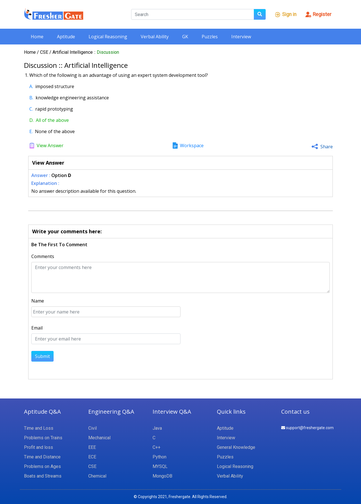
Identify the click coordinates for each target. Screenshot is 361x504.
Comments (42, 256)
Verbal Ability (155, 36)
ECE (92, 457)
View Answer (50, 145)
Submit (42, 356)
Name (37, 301)
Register (318, 14)
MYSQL (160, 466)
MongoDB (162, 476)
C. (31, 109)
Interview (241, 36)
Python (159, 457)
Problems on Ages (42, 466)
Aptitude (66, 36)
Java (157, 428)
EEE (92, 447)
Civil (92, 428)
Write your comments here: (67, 231)
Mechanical (99, 437)
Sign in (285, 14)
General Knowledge (236, 447)
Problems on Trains (43, 437)
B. (31, 98)
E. (31, 131)
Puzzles (210, 36)
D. (31, 120)
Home (37, 36)
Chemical (97, 476)
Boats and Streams (42, 476)
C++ (156, 447)
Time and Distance (42, 457)
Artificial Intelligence (73, 52)
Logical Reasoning (108, 36)
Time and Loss (38, 428)
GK (185, 36)
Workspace (192, 145)
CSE (44, 52)
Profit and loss (38, 447)
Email (37, 328)
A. (31, 86)
